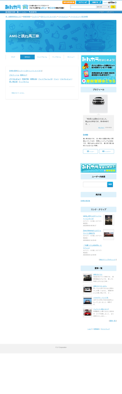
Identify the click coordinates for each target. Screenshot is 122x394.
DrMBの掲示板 (85, 201)
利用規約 (96, 329)
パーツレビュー (63, 16)
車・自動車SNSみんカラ (13, 16)
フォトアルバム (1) (45, 79)
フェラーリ (35, 16)
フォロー (90, 151)
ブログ (13, 57)
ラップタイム (56, 57)
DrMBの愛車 (13, 71)
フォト (56, 79)
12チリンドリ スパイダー (49, 16)
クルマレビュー (66, 79)
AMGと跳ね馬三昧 (24, 36)
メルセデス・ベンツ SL (100, 297)
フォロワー (106, 151)
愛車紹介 (27, 57)
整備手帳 (25, 79)
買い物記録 (13, 82)
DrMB (85, 135)
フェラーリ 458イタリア (101, 309)
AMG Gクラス (97, 274)
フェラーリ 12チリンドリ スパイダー (30, 71)
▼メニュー (71, 57)
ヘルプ (105, 2)
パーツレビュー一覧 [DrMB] (79, 16)
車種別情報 (26, 16)
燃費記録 (33, 79)
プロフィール (14, 75)
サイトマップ (105, 329)
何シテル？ (101, 127)
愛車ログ (23, 75)
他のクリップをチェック (108, 259)
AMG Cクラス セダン (100, 286)
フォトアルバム (42, 57)
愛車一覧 (113, 321)
